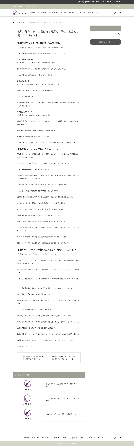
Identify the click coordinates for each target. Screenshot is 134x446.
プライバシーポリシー (104, 438)
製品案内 (32, 13)
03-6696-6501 (90, 2)
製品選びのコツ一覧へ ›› (105, 42)
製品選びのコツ (53, 13)
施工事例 (63, 13)
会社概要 (71, 13)
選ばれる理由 (42, 13)
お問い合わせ (100, 13)
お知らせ (90, 13)
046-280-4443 (117, 2)
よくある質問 (81, 13)
